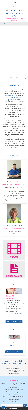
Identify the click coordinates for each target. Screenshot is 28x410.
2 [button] (25, 78)
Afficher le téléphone (15, 374)
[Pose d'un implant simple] (14, 337)
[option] (14, 50)
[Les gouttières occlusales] (14, 291)
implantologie (10, 95)
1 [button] (24, 78)
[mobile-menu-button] (23, 23)
